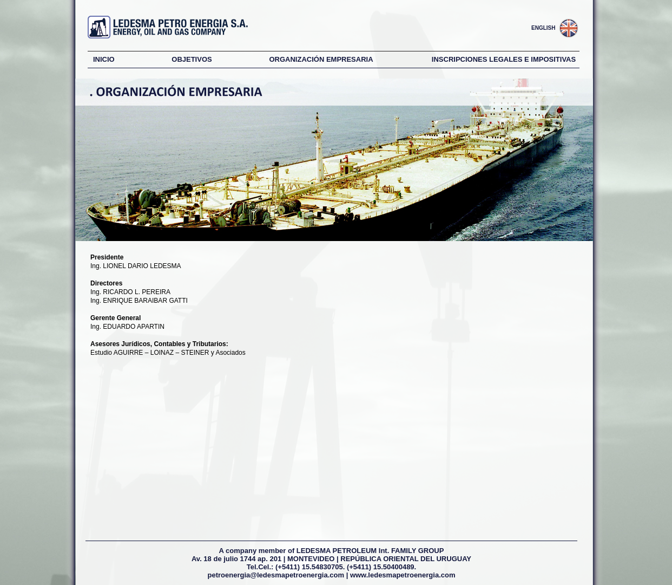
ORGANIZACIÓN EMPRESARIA (321, 59)
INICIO (104, 59)
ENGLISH (543, 28)
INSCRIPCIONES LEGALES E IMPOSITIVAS (504, 59)
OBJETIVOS (192, 59)
